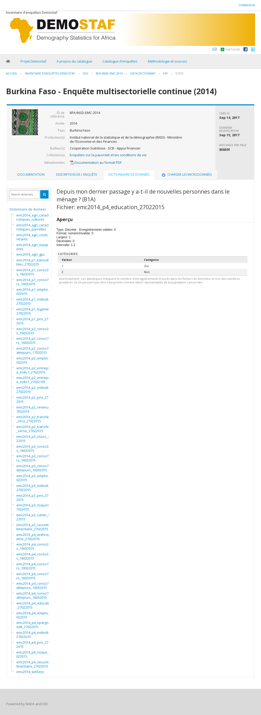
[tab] (31, 175)
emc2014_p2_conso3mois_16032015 (35, 331)
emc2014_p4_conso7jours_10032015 (34, 566)
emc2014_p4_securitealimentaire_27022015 (34, 664)
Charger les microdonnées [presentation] (186, 174)
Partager (232, 49)
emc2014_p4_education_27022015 (34, 605)
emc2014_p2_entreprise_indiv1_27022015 (34, 370)
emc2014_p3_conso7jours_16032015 (34, 458)
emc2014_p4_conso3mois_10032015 (35, 546)
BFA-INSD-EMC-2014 (109, 73)
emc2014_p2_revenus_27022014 (35, 409)
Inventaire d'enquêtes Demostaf (50, 73)
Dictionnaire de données (28, 209)
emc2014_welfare (30, 672)
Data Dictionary (143, 73)
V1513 (179, 73)
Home (8, 61)
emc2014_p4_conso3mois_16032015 (35, 556)
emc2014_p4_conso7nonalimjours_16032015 (35, 595)
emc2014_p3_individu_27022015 (33, 488)
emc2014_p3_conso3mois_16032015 (35, 448)
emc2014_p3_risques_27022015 (34, 507)
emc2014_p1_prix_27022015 (34, 321)
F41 (165, 73)
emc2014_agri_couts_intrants (33, 237)
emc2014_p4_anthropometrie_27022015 (35, 537)
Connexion (246, 5)
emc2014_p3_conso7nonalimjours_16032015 (35, 468)
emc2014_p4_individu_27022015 (33, 634)
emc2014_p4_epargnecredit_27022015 (34, 625)
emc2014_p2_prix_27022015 (34, 399)
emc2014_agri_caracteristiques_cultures (33, 217)
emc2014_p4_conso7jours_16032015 (34, 576)
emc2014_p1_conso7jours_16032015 (34, 282)
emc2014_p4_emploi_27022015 (34, 615)
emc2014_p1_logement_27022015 (34, 311)
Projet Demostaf (33, 61)
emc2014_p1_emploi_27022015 (34, 291)
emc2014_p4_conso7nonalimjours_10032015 (35, 585)
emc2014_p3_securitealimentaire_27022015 (34, 527)
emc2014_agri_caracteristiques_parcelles (33, 227)
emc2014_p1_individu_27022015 (33, 301)
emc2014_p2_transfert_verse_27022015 (33, 429)
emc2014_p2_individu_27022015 (33, 389)
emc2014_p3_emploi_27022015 (34, 478)
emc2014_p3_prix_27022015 (34, 497)
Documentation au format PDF (96, 162)
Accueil (11, 73)
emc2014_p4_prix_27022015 (34, 644)
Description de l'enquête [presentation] (76, 174)
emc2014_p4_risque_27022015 (34, 654)
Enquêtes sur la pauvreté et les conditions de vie (108, 155)
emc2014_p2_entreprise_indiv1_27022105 (34, 380)
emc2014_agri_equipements (34, 247)
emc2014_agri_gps (30, 254)
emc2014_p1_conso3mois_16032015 (35, 272)
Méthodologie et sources (167, 61)
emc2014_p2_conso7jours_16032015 (34, 340)
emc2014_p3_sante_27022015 (34, 517)
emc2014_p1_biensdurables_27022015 (34, 262)
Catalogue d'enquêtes (120, 61)
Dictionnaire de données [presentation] (128, 174)
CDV (85, 73)
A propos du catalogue (74, 61)
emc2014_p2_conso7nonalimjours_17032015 (35, 350)
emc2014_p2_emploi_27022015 (34, 360)
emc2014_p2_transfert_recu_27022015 (33, 419)
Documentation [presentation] (31, 174)
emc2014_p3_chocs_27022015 (34, 438)
